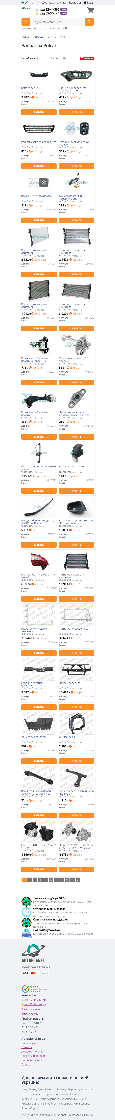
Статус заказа (29, 1043)
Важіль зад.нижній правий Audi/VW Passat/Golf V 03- (36, 792)
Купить (39, 112)
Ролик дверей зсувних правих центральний (34, 359)
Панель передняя (69, 682)
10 (72, 880)
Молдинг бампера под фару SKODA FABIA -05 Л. (37, 521)
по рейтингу (29, 58)
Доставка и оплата (54, 2)
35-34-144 (48, 13)
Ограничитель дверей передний (72, 359)
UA (24, 2)
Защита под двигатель (34, 736)
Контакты (75, 2)
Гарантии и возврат (33, 1055)
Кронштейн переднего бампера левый (72, 89)
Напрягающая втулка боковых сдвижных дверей (75, 413)
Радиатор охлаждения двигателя (34, 251)
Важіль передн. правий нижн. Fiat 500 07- (76, 792)
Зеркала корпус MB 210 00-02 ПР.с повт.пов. (76, 521)
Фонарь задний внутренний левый (38, 575)
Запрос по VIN (29, 1013)
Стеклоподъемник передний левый (38, 467)
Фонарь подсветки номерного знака (70, 197)
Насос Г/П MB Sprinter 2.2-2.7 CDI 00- (38, 846)
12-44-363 (48, 9)
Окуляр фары (67, 736)
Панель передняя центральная (31, 684)
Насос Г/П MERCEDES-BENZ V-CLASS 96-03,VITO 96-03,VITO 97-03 (76, 846)
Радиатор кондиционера (73, 628)
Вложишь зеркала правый (36, 195)
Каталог (26, 1064)
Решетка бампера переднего (38, 141)
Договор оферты (31, 1060)
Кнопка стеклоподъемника (75, 466)
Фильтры (87, 58)
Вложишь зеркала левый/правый (74, 143)
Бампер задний (30, 87)
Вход (88, 2)
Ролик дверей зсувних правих (34, 413)
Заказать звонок (31, 1009)
